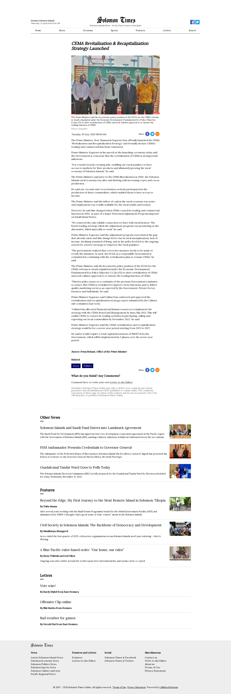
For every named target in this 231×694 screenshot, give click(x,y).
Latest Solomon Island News (47, 657)
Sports (114, 30)
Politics (88, 365)
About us (150, 664)
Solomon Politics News (44, 664)
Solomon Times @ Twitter (119, 660)
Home (38, 30)
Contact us (151, 657)
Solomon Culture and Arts (45, 670)
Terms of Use (152, 667)
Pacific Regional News (43, 674)
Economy (88, 30)
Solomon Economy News (45, 660)
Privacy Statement (155, 670)
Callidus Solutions (169, 687)
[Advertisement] (73, 8)
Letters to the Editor (84, 660)
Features (140, 30)
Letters (167, 30)
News (62, 30)
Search (192, 30)
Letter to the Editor (121, 382)
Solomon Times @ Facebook (120, 657)
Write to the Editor (155, 660)
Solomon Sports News (43, 667)
